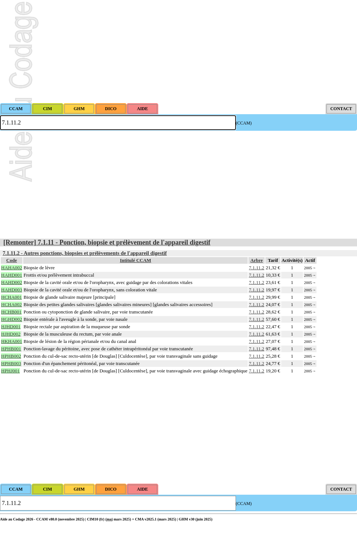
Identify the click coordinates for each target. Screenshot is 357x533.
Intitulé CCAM (135, 260)
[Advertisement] (178, 51)
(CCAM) (244, 123)
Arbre (256, 260)
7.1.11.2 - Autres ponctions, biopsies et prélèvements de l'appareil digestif (85, 253)
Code (11, 260)
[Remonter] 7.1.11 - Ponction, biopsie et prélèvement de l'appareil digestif (107, 242)
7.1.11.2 (256, 267)
